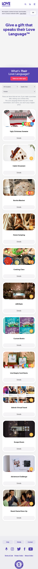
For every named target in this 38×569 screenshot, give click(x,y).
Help (7, 542)
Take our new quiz (19, 78)
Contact (30, 542)
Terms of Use (9, 556)
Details (19, 138)
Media (19, 542)
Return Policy (29, 556)
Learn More (23, 13)
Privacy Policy (18, 556)
